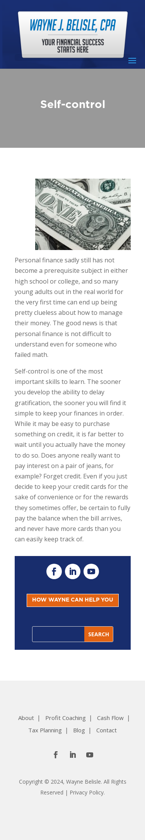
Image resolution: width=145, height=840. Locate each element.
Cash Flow (110, 718)
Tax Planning (45, 730)
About (26, 718)
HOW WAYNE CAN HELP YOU (72, 600)
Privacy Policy (87, 792)
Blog (79, 730)
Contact (106, 730)
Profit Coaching (65, 718)
